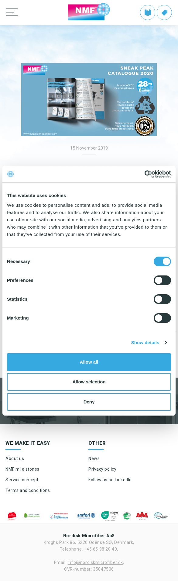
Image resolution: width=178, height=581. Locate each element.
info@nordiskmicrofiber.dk (95, 562)
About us (14, 458)
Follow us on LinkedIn (110, 479)
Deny (89, 401)
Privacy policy (102, 469)
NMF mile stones (22, 469)
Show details (145, 342)
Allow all (89, 362)
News (94, 458)
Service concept (22, 479)
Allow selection (88, 381)
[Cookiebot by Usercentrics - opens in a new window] (144, 174)
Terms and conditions (27, 490)
